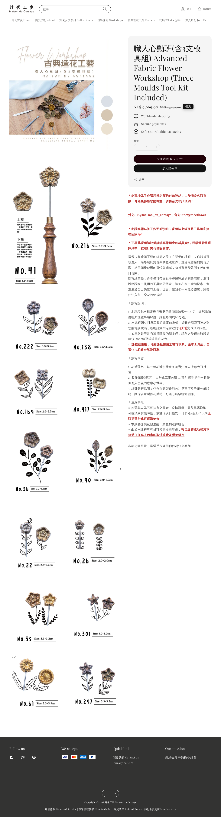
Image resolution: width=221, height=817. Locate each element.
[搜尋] (105, 9)
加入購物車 (169, 168)
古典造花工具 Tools (140, 20)
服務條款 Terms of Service (61, 809)
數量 (136, 140)
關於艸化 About (45, 20)
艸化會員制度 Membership (160, 809)
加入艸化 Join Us (195, 20)
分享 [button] (139, 179)
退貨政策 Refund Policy (128, 809)
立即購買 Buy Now (170, 159)
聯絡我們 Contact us (126, 757)
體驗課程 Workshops (110, 20)
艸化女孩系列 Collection (74, 20)
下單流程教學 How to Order (95, 809)
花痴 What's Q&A (170, 20)
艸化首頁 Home (21, 20)
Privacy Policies (123, 763)
